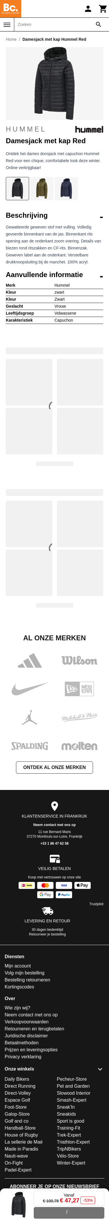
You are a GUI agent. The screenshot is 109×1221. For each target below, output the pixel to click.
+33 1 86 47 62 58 (54, 843)
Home (11, 39)
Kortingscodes (19, 986)
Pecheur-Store (72, 1079)
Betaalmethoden (22, 1042)
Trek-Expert (69, 1135)
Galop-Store (17, 1114)
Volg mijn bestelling (24, 972)
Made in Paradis (21, 1148)
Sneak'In (66, 1107)
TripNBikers (69, 1148)
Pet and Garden (73, 1086)
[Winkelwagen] (103, 8)
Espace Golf (17, 1100)
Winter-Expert (71, 1162)
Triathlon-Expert (73, 1142)
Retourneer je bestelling (47, 934)
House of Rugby (21, 1135)
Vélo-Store (68, 1155)
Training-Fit (68, 1128)
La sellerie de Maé (24, 1142)
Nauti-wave (16, 1155)
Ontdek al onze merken (54, 767)
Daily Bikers (17, 1079)
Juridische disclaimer (26, 1035)
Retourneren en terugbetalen (34, 1028)
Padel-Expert (18, 1169)
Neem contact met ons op (54, 825)
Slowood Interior (74, 1093)
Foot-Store (16, 1107)
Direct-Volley (18, 1093)
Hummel (54, 129)
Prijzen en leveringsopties (31, 1049)
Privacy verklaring (23, 1056)
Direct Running (20, 1086)
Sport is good (70, 1121)
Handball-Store (20, 1128)
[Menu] (7, 25)
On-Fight (14, 1162)
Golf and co (16, 1121)
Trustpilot (96, 904)
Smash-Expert (71, 1100)
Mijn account (18, 965)
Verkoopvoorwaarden (27, 1021)
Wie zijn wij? (17, 1007)
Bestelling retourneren (27, 979)
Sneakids (66, 1114)
